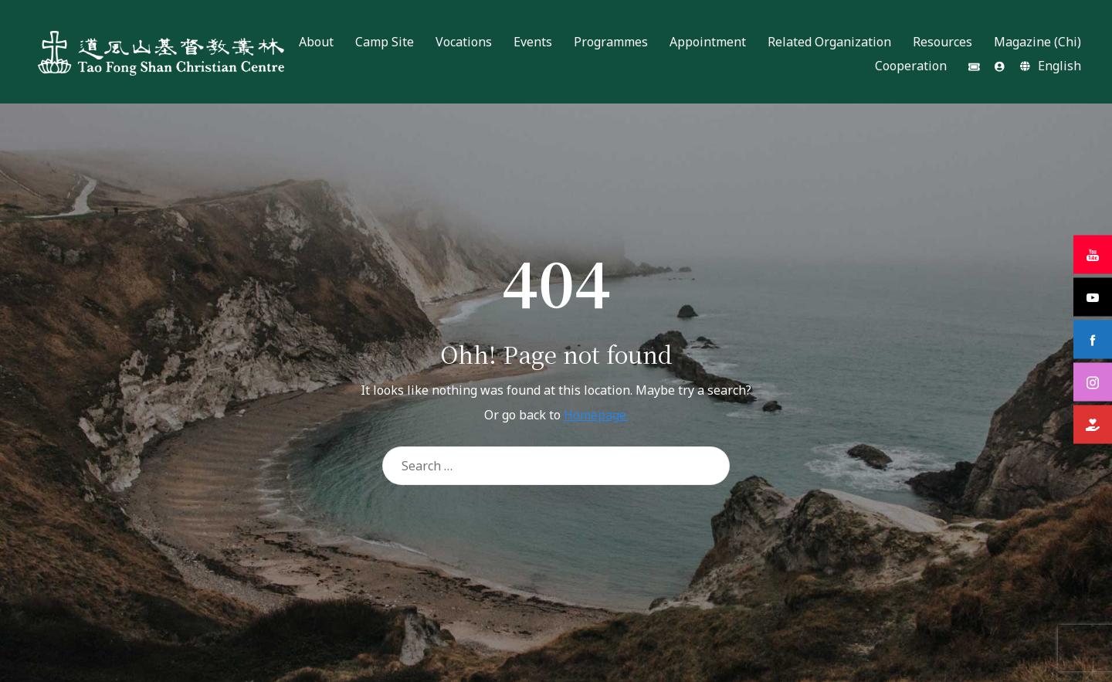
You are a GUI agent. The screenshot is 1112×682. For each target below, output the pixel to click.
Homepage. (596, 414)
